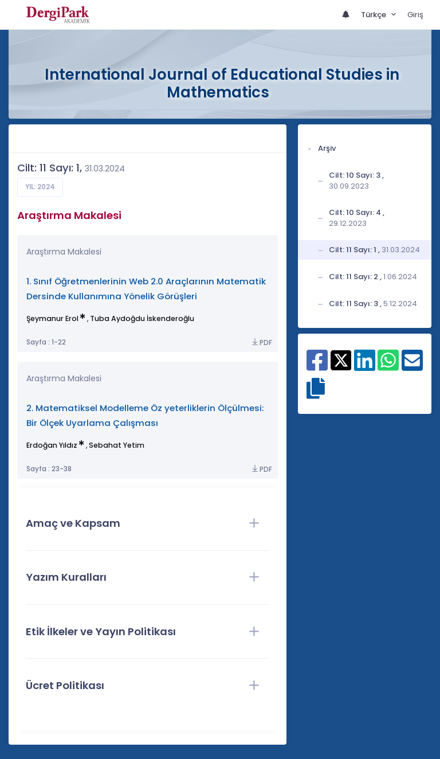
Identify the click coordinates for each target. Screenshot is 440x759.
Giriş (415, 14)
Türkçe (374, 14)
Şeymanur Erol (52, 318)
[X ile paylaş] (341, 359)
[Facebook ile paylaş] (317, 366)
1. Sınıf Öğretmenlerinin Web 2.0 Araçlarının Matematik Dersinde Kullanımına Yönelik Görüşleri (146, 288)
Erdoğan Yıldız (51, 445)
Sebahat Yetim (116, 445)
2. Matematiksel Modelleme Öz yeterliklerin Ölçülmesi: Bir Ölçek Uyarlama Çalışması (145, 415)
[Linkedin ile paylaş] (364, 366)
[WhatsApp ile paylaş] (388, 366)
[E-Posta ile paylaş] (412, 366)
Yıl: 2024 (40, 186)
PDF (261, 342)
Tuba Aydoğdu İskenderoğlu (142, 318)
